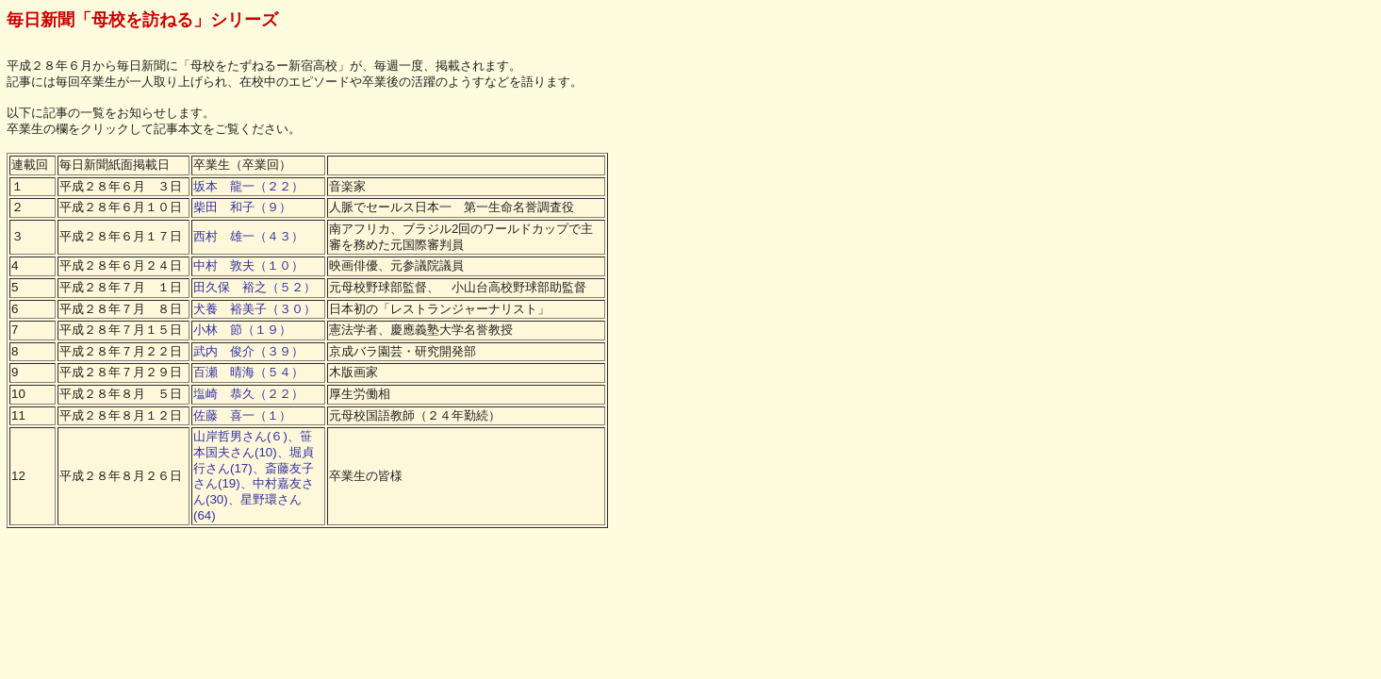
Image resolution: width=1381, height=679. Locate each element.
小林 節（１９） (242, 330)
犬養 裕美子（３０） (254, 309)
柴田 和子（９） (242, 207)
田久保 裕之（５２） (254, 287)
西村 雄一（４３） (248, 236)
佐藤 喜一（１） (242, 415)
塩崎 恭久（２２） (248, 394)
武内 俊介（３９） (248, 351)
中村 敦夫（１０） (248, 265)
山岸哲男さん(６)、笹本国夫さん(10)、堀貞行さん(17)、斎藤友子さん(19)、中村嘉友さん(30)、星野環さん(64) (253, 475)
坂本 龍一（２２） (248, 186)
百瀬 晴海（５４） (248, 372)
